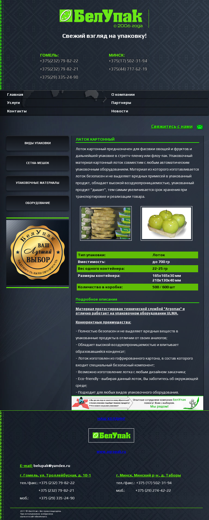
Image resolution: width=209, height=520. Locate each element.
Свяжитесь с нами (172, 126)
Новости (119, 111)
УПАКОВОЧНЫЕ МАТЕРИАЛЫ (37, 182)
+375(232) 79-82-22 (59, 60)
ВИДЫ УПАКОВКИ (37, 143)
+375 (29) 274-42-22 (148, 490)
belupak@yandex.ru (45, 465)
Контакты (17, 111)
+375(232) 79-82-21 (59, 69)
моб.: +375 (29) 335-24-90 (47, 498)
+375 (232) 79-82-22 (57, 483)
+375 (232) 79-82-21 (47, 490)
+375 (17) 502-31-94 (154, 483)
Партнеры (121, 102)
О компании (123, 94)
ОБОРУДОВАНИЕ (37, 203)
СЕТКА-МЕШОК (37, 163)
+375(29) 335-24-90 (59, 77)
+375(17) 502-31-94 (128, 60)
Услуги (13, 102)
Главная (15, 94)
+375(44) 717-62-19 (128, 69)
